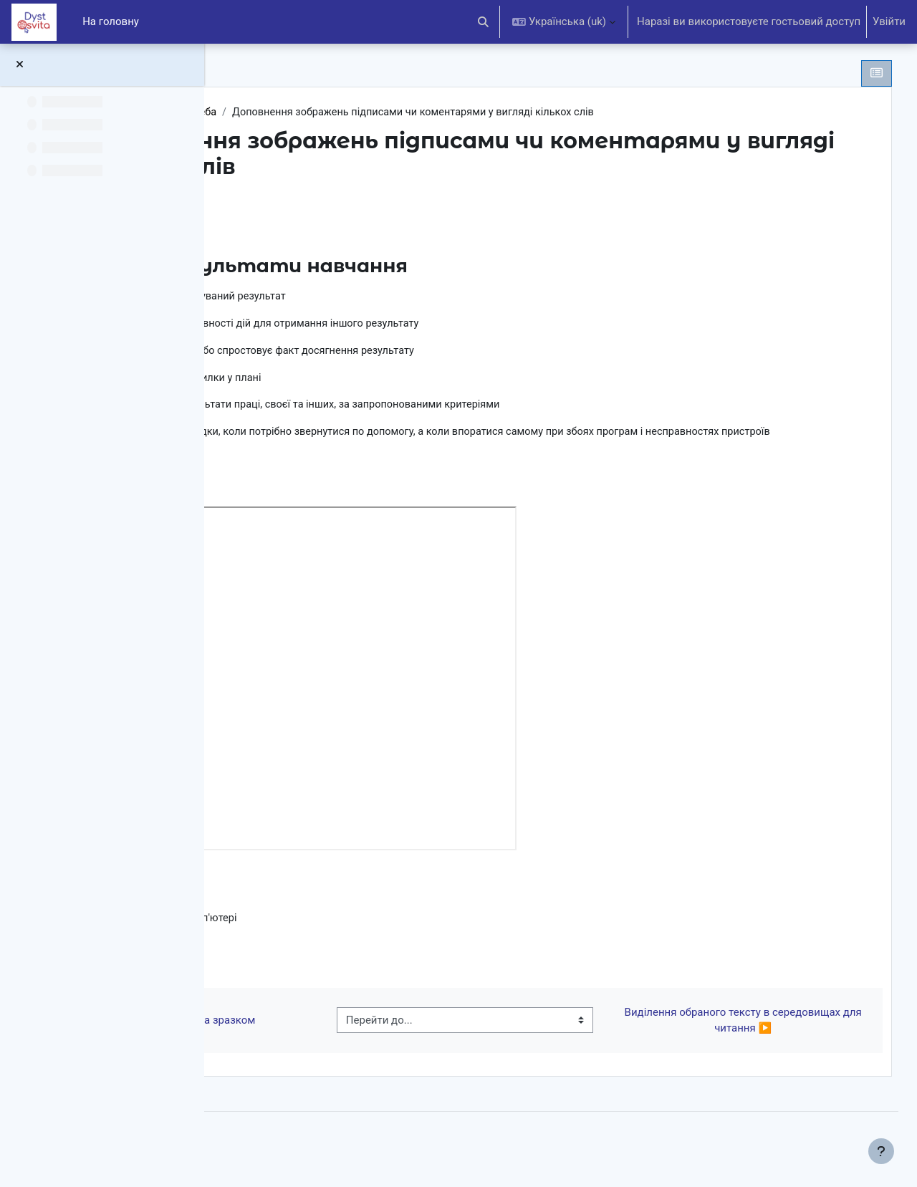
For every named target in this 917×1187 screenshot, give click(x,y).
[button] (484, 22)
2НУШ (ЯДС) (283, 112)
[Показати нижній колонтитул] (881, 1151)
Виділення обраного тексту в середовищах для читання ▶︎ (754, 1042)
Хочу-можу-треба (373, 112)
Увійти (889, 21)
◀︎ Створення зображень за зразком (346, 1042)
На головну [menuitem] (110, 21)
